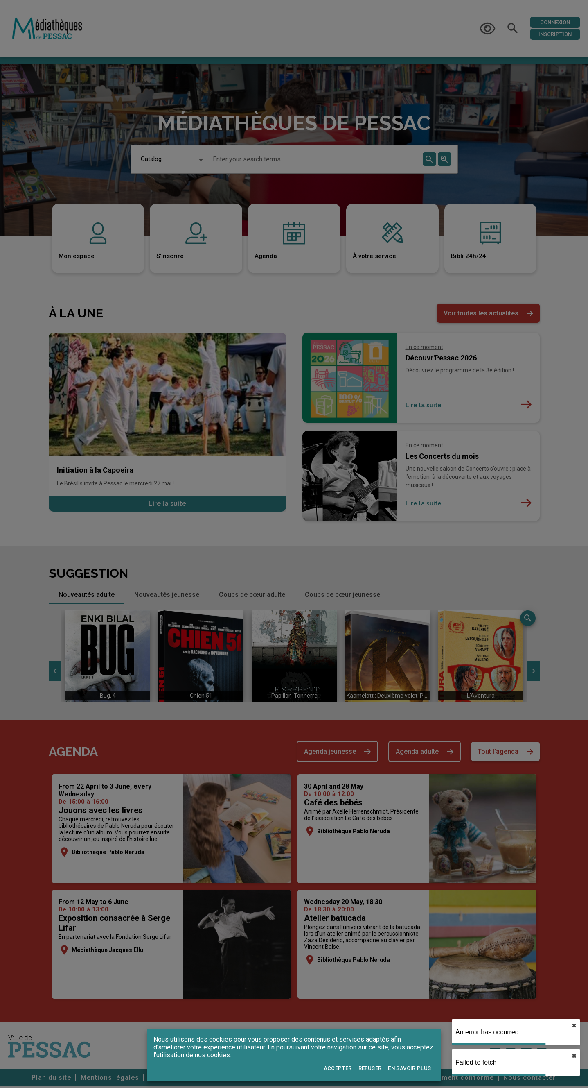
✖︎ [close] (574, 1025)
